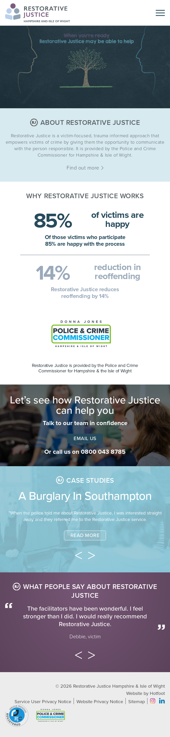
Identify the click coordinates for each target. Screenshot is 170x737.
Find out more (85, 168)
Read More (85, 535)
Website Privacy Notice (99, 701)
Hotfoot (157, 693)
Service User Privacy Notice (43, 701)
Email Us (85, 438)
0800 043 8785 (103, 452)
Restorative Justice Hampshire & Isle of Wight (119, 686)
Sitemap (136, 701)
